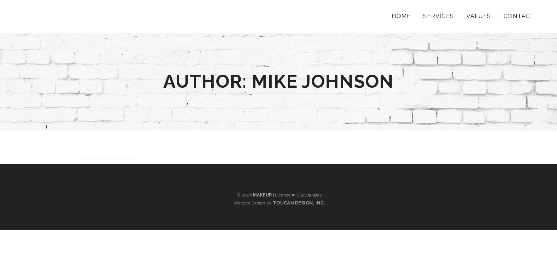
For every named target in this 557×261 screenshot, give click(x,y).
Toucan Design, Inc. (299, 203)
